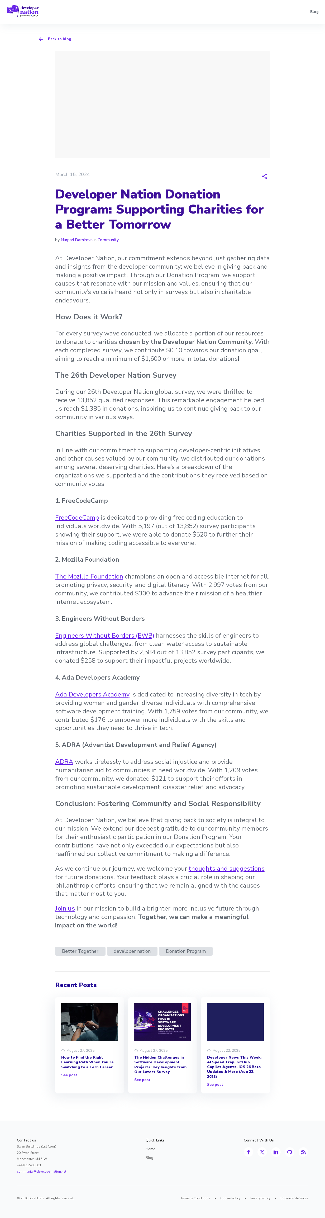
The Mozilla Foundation (89, 576)
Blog (314, 11)
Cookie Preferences (294, 1198)
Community (108, 240)
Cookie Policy (230, 1198)
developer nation (132, 951)
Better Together (80, 951)
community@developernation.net (41, 1171)
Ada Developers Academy (92, 694)
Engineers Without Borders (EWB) (104, 635)
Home (150, 1148)
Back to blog (54, 39)
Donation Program (186, 951)
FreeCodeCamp (77, 517)
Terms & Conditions (195, 1198)
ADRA (64, 761)
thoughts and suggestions (227, 868)
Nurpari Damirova (77, 240)
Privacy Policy (260, 1198)
